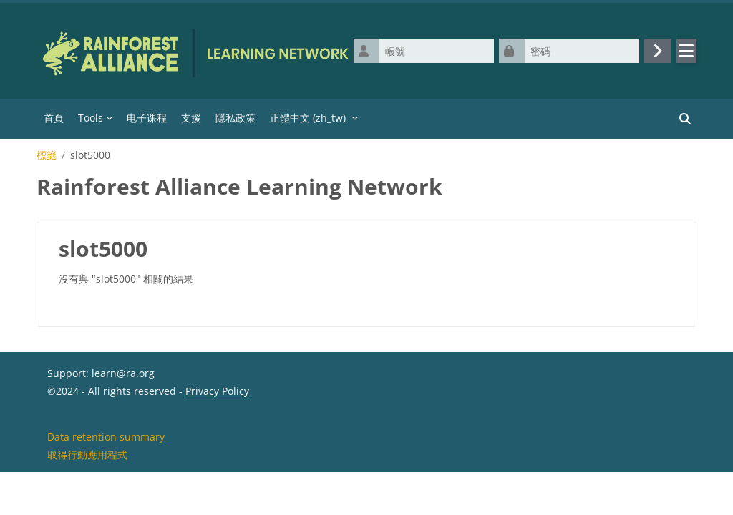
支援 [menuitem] (191, 117)
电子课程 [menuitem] (147, 117)
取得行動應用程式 (87, 496)
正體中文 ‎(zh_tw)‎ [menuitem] (308, 117)
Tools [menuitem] (90, 117)
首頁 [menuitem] (54, 117)
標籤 (47, 155)
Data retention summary (106, 478)
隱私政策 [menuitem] (235, 117)
